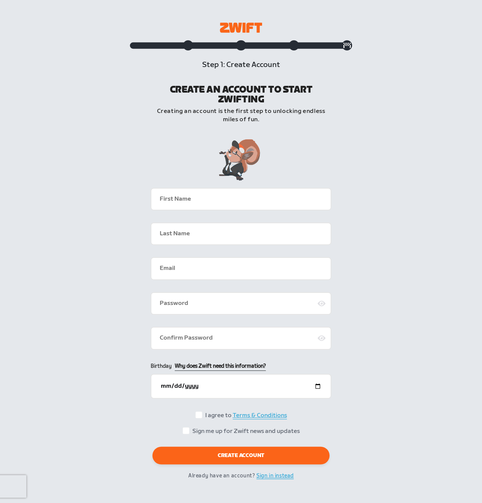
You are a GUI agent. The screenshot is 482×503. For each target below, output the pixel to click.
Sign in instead (275, 478)
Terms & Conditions (260, 418)
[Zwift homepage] (241, 28)
